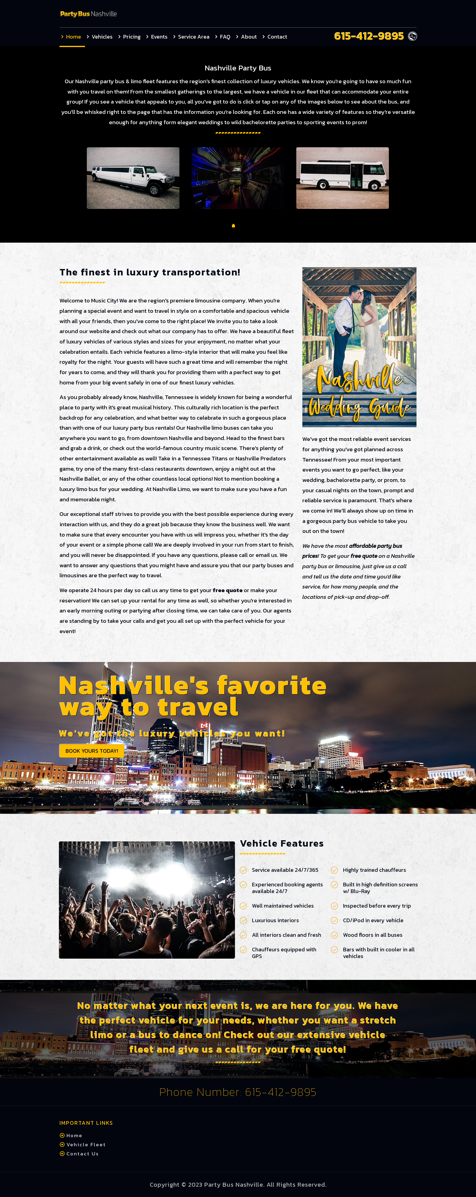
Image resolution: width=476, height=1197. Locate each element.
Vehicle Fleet (85, 1144)
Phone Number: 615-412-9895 (238, 1091)
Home (74, 1135)
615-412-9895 (369, 36)
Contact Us (82, 1154)
